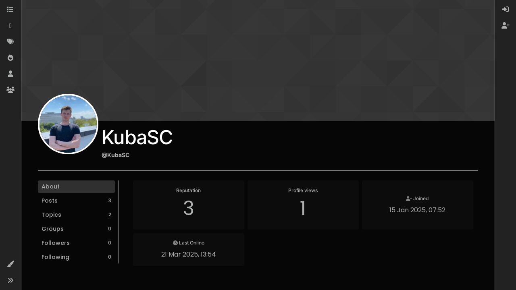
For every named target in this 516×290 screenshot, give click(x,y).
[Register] (505, 25)
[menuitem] (505, 9)
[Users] (10, 74)
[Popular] (10, 58)
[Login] (505, 9)
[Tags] (10, 41)
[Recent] (10, 25)
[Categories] (10, 9)
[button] (10, 264)
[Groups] (10, 90)
